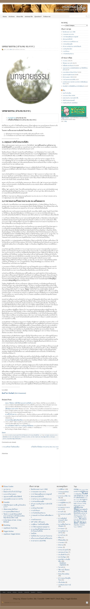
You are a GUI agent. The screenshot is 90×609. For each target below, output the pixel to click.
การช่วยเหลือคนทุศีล (67, 44)
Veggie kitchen (8, 531)
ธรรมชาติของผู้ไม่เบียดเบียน (14, 420)
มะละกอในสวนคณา (10, 494)
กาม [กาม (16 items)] (80, 489)
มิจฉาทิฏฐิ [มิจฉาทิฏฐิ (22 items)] (83, 511)
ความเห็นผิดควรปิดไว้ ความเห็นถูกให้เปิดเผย (19, 425)
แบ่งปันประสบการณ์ (64, 585)
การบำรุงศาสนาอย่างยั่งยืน (69, 79)
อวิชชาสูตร (52, 436)
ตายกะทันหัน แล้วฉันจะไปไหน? (70, 72)
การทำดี (61, 500)
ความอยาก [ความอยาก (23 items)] (83, 499)
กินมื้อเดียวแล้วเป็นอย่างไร (69, 65)
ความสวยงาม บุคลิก (64, 514)
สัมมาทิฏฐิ (43, 436)
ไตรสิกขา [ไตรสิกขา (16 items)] (80, 526)
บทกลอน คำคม (63, 552)
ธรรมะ (60, 547)
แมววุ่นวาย (7, 489)
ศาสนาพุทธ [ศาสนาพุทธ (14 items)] (76, 519)
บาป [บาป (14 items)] (82, 505)
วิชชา (33, 436)
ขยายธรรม (52, 435)
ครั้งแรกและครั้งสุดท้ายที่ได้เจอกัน (41, 538)
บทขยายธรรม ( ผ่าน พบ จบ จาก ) (18, 46)
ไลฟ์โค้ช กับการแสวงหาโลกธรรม (41, 536)
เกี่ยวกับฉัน (61, 582)
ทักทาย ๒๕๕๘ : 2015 (68, 77)
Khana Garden (8, 486)
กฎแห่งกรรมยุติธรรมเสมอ (69, 74)
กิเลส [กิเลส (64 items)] (85, 493)
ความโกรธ (61, 535)
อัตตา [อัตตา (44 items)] (76, 523)
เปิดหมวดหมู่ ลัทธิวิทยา (11, 509)
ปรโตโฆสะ (23, 436)
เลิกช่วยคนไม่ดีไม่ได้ (67, 39)
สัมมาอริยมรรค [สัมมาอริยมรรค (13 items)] (83, 521)
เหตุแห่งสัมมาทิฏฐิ (10, 438)
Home (5, 16)
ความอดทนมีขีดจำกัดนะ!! (12, 511)
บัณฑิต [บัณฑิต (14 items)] (78, 505)
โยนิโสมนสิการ (18, 438)
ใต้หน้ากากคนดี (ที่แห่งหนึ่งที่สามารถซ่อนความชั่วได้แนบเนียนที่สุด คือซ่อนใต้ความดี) (14, 515)
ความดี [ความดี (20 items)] (86, 496)
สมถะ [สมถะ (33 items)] (84, 519)
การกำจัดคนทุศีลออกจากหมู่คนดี (70, 36)
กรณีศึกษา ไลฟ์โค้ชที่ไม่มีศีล (40, 524)
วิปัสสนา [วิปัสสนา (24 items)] (80, 517)
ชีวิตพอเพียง (62, 540)
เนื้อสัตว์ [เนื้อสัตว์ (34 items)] (83, 523)
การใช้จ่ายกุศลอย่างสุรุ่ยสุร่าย (40, 527)
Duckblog (7, 525)
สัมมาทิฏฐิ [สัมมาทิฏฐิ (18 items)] (76, 521)
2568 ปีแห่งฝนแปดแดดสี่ (68, 100)
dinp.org (9, 592)
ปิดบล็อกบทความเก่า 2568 (69, 32)
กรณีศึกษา (61, 489)
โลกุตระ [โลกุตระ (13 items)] (75, 526)
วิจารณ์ (60, 567)
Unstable (7, 502)
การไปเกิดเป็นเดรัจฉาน (68, 53)
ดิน (64, 90)
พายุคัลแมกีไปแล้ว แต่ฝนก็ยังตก (70, 102)
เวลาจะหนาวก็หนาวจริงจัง (69, 95)
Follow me (46, 16)
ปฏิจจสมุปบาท (17, 436)
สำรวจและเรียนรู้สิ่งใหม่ (34, 435)
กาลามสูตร (47, 435)
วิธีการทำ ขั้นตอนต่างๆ (24, 435)
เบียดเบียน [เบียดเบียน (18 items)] (76, 525)
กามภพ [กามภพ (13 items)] (82, 489)
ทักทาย (60, 545)
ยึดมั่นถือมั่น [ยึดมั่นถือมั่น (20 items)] (77, 513)
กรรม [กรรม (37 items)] (76, 489)
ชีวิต (59, 537)
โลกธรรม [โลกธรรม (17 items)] (82, 525)
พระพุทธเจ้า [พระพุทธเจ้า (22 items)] (84, 509)
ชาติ (13, 436)
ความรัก (10, 435)
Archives (12, 16)
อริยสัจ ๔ (48, 436)
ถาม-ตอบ (65, 60)
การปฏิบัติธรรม (63, 502)
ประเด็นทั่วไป (62, 554)
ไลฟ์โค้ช (33, 533)
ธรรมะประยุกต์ (15, 435)
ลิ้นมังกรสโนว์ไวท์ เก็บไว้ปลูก (13, 491)
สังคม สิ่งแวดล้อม (63, 574)
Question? (38, 16)
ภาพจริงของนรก (36, 519)
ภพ (31, 436)
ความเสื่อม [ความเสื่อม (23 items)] (82, 501)
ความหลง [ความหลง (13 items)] (77, 499)
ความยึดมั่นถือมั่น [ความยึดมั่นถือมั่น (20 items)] (79, 497)
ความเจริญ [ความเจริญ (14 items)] (76, 501)
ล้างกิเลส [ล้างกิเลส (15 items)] (80, 515)
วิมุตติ (36, 436)
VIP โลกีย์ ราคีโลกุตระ (38, 522)
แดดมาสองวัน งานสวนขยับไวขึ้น (70, 98)
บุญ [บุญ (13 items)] (83, 505)
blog (66, 121)
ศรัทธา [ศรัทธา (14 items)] (85, 517)
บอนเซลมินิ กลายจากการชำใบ (13, 499)
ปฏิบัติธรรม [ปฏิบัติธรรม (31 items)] (78, 507)
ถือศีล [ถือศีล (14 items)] (75, 503)
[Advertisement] (30, 32)
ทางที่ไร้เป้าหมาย (10, 414)
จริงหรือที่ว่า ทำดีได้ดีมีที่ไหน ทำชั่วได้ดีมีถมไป (73, 86)
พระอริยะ (28, 436)
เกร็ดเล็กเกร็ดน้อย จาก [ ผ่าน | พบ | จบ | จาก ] (22, 120)
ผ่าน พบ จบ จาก (21, 118)
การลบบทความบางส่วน (68, 34)
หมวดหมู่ (63, 25)
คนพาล (60, 505)
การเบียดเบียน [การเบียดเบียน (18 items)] (78, 494)
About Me (19, 16)
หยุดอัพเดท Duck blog (10, 528)
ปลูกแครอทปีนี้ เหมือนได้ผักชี (13, 496)
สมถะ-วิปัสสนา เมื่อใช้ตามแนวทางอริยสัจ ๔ (19, 403)
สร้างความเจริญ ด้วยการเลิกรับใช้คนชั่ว (72, 46)
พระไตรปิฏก (62, 557)
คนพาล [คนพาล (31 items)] (80, 496)
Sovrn (4, 432)
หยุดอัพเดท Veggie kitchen (12, 534)
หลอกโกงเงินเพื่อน (67, 93)
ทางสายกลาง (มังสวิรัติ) (38, 541)
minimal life (29, 16)
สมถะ (39, 436)
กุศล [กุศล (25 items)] (75, 496)
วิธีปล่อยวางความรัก (11, 408)
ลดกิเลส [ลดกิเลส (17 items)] (83, 513)
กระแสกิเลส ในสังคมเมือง (11, 447)
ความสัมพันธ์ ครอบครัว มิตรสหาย (63, 520)
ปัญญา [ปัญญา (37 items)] (77, 509)
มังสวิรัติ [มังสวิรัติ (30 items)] (77, 511)
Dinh (11, 49)
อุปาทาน (4, 438)
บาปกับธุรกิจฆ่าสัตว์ (67, 49)
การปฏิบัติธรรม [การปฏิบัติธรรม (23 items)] (83, 491)
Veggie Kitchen (65, 117)
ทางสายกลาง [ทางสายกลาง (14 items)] (80, 503)
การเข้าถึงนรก (66, 51)
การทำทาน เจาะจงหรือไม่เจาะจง (70, 41)
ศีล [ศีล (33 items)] (80, 519)
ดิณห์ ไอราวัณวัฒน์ (8, 393)
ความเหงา (61, 528)
